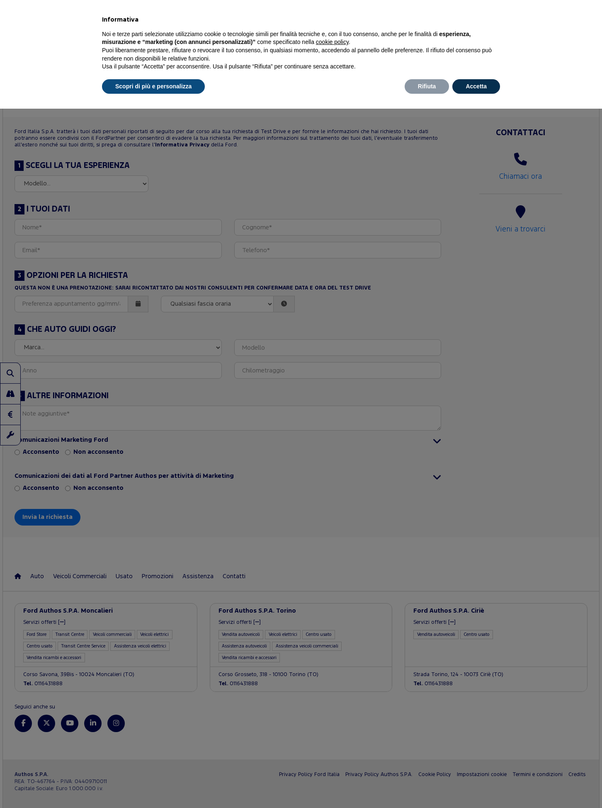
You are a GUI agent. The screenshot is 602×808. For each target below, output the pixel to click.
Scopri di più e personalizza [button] (153, 86)
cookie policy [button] (332, 42)
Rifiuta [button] (427, 86)
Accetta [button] (476, 86)
